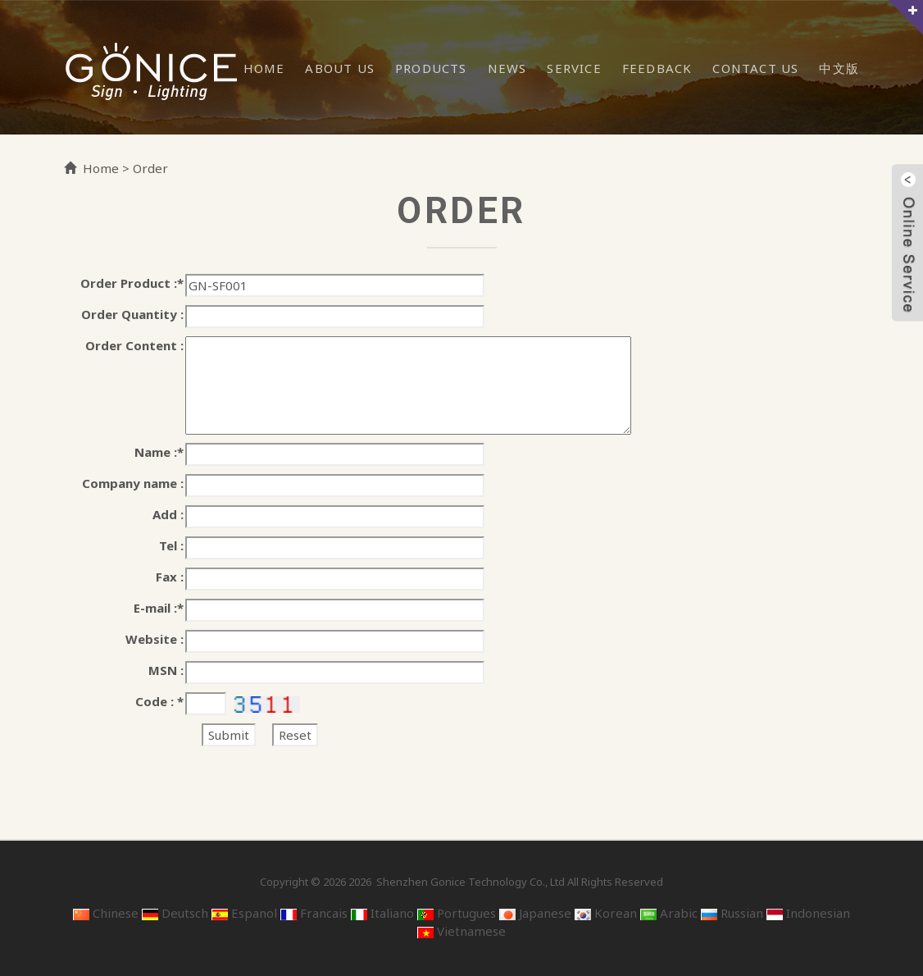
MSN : (166, 670)
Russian (732, 913)
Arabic (669, 913)
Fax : (170, 576)
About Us (340, 68)
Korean (606, 913)
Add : (168, 514)
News (507, 68)
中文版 (839, 68)
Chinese (106, 913)
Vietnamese (461, 931)
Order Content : (134, 345)
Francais (314, 913)
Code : (159, 701)
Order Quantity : (132, 314)
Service (574, 68)
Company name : (133, 483)
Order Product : (132, 283)
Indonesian (808, 913)
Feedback (657, 68)
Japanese (535, 913)
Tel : (171, 545)
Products (431, 68)
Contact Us (755, 68)
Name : (159, 452)
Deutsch (175, 913)
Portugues (456, 913)
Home (264, 68)
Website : (154, 639)
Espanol (244, 913)
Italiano (382, 913)
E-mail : (159, 608)
